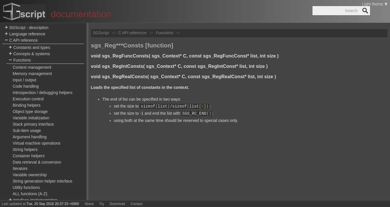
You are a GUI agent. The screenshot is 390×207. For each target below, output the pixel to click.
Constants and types (29, 47)
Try (101, 204)
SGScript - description (26, 27)
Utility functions (26, 187)
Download (117, 204)
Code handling (26, 86)
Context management (32, 67)
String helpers (25, 149)
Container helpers (29, 156)
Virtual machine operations (37, 143)
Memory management (32, 73)
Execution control (28, 99)
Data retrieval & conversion (37, 162)
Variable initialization (31, 118)
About (88, 204)
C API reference (21, 40)
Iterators (20, 168)
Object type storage (30, 111)
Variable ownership (30, 174)
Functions (20, 60)
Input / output (24, 80)
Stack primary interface (33, 124)
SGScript (101, 32)
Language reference (25, 34)
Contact (136, 204)
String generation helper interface (42, 181)
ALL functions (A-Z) (30, 193)
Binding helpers (27, 105)
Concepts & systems (29, 53)
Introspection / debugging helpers (42, 92)
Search (365, 11)
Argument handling (30, 137)
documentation (81, 14)
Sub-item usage (27, 130)
